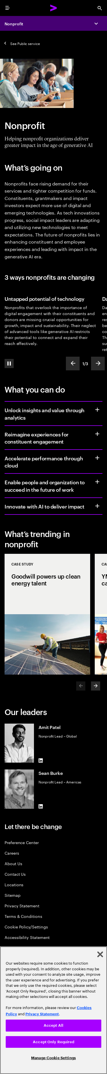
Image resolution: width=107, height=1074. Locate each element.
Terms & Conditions (23, 916)
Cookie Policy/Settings (26, 927)
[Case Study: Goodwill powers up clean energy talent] (47, 614)
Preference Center (22, 842)
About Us (13, 863)
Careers (12, 853)
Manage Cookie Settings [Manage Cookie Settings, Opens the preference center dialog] (53, 1058)
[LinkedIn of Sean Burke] (41, 806)
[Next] (95, 686)
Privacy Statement (22, 905)
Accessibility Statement (27, 937)
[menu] (7, 8)
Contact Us (15, 874)
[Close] (100, 954)
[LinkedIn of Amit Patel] (41, 760)
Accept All (53, 1025)
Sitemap (13, 895)
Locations (14, 884)
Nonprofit (14, 23)
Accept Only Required (53, 1042)
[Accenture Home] (53, 8)
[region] (53, 1010)
